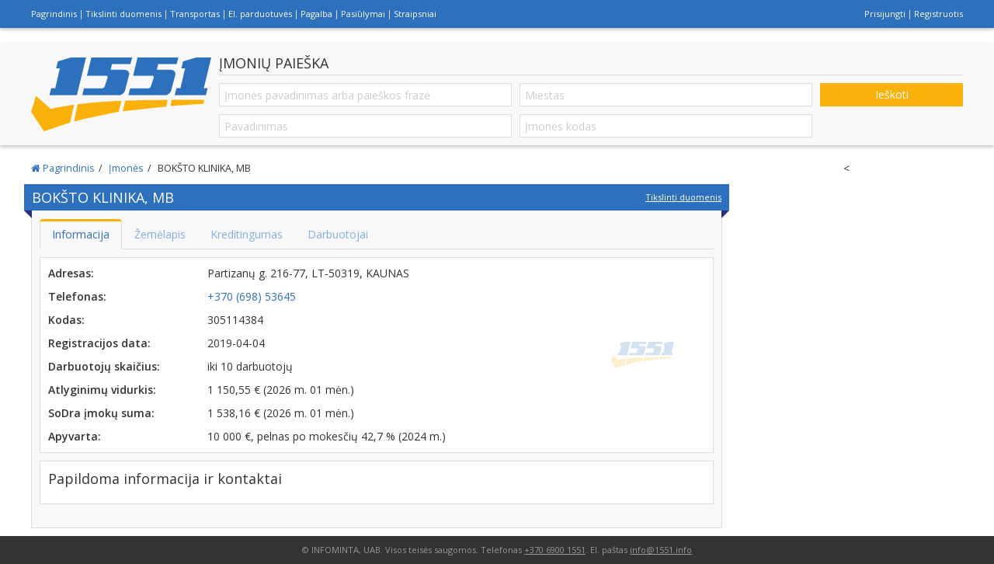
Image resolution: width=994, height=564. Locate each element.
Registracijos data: (99, 343)
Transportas (195, 13)
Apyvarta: (74, 436)
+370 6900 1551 (555, 549)
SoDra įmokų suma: (101, 413)
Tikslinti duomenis (123, 13)
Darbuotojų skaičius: (104, 366)
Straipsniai (415, 13)
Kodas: (66, 319)
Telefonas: (77, 296)
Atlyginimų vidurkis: (102, 389)
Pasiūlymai (363, 13)
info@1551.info (661, 549)
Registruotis (938, 13)
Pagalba (316, 13)
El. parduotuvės (260, 13)
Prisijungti (884, 13)
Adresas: (71, 273)
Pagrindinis (54, 13)
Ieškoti (892, 94)
